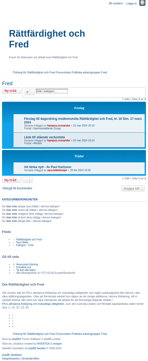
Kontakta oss (23, 267)
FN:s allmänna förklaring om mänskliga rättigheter (33, 303)
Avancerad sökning (27, 264)
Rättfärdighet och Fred (47, 39)
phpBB (16, 339)
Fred (7, 83)
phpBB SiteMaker (12, 355)
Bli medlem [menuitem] (116, 3)
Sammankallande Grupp (47, 128)
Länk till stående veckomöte (44, 137)
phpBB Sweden (37, 348)
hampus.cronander (58, 125)
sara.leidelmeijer (57, 170)
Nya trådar (22, 242)
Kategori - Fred (24, 245)
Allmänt (37, 143)
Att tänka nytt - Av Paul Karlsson (47, 167)
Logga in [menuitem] (131, 3)
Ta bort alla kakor (26, 270)
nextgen (57, 343)
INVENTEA (43, 343)
